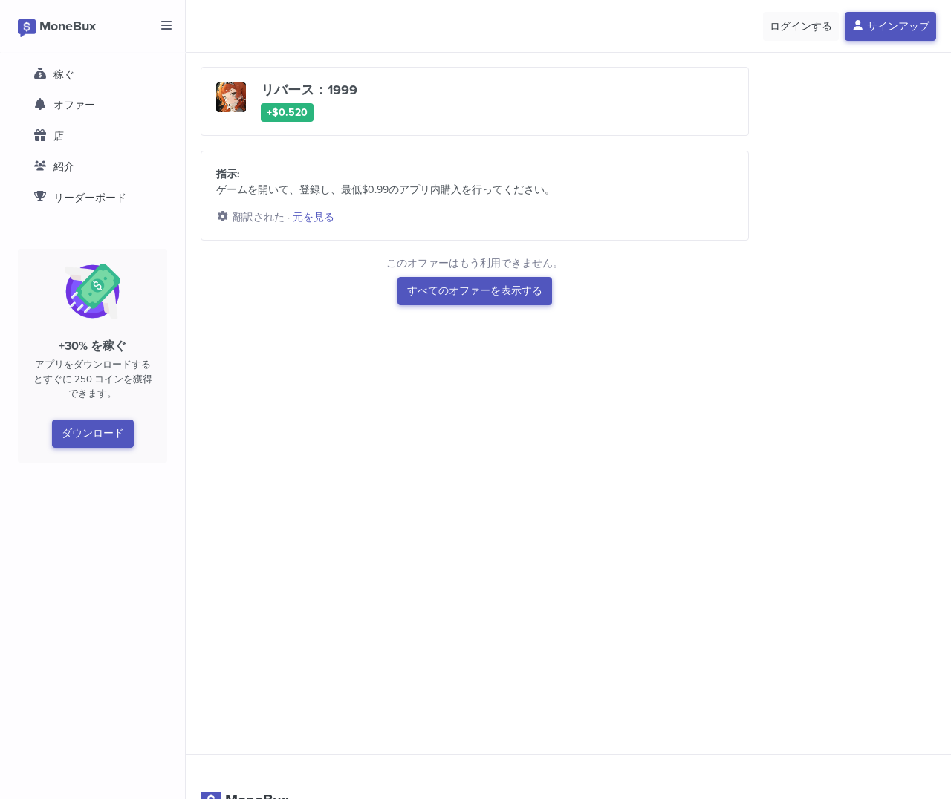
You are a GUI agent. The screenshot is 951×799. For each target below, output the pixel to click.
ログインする (801, 26)
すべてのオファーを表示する (474, 290)
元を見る (313, 217)
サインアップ (890, 26)
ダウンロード (93, 433)
